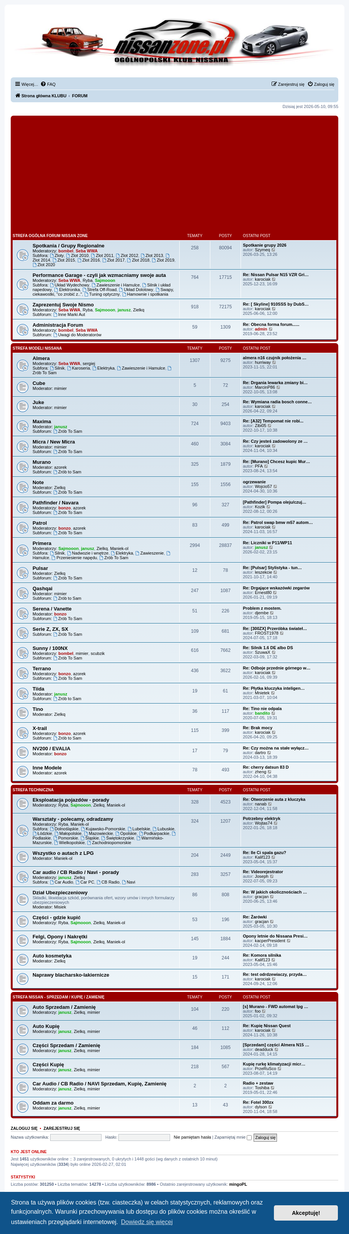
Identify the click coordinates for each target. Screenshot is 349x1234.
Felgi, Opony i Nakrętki (60, 936)
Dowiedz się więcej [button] (147, 1222)
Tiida (38, 689)
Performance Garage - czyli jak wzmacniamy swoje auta (99, 275)
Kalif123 (262, 857)
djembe (262, 612)
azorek (60, 467)
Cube (39, 383)
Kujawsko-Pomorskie (103, 828)
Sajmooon (105, 280)
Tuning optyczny (102, 294)
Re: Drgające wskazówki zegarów (276, 588)
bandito (262, 713)
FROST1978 (267, 633)
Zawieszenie (149, 553)
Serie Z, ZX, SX (50, 629)
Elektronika (67, 289)
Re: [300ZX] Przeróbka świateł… (275, 628)
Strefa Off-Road (99, 289)
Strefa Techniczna (33, 790)
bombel (65, 251)
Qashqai (42, 588)
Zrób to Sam (67, 472)
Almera (41, 358)
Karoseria (78, 368)
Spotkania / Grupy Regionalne (69, 246)
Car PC (84, 882)
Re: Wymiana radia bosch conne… (277, 401)
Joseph (261, 876)
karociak (262, 279)
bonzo (64, 508)
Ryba (88, 280)
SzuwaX (262, 652)
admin (261, 329)
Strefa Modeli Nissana (37, 348)
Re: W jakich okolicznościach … (275, 892)
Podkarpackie (154, 833)
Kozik (260, 506)
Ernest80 (263, 592)
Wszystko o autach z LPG (63, 853)
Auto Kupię (46, 1026)
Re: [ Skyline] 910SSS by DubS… (276, 304)
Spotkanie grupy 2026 (265, 245)
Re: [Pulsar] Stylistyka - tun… (272, 567)
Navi (128, 882)
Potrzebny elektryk (261, 818)
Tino (38, 709)
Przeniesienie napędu (74, 557)
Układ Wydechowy (69, 285)
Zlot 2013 (152, 255)
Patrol (40, 523)
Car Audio (61, 882)
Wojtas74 (263, 823)
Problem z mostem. (262, 608)
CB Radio (108, 882)
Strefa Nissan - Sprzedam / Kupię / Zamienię (59, 997)
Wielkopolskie (69, 842)
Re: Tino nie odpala (262, 708)
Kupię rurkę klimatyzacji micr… (274, 1064)
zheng (260, 771)
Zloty (57, 255)
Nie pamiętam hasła (192, 1137)
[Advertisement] (174, 175)
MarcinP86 (265, 387)
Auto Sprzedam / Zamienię (64, 1007)
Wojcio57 (263, 486)
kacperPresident (270, 940)
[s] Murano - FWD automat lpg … (275, 1006)
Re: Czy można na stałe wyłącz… (276, 748)
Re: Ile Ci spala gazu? (264, 852)
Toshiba (262, 1087)
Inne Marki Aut (69, 314)
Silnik (57, 368)
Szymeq (262, 249)
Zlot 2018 (138, 260)
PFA (259, 466)
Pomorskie (65, 838)
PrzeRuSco (265, 1068)
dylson (261, 1107)
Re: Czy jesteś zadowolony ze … (275, 441)
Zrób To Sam (67, 431)
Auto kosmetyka (52, 956)
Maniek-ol (119, 548)
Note (38, 482)
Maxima (42, 421)
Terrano (42, 668)
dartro (260, 752)
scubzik (98, 653)
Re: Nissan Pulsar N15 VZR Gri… (276, 274)
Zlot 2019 (163, 260)
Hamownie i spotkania (145, 294)
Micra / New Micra (54, 442)
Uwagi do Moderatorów (77, 334)
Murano (42, 462)
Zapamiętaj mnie (233, 1137)
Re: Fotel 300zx (258, 1102)
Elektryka (103, 368)
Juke (38, 402)
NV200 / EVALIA (51, 748)
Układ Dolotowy (136, 289)
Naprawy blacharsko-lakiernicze (71, 975)
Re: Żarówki (255, 917)
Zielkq (138, 310)
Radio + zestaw (258, 1083)
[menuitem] (48, 84)
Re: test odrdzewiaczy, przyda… (275, 974)
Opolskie (126, 833)
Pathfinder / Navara (56, 503)
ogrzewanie (254, 482)
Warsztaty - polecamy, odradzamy (73, 819)
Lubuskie (163, 828)
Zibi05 (260, 425)
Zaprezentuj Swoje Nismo (63, 305)
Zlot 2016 (88, 260)
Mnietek (262, 693)
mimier (60, 388)
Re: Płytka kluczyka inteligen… (274, 688)
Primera (42, 543)
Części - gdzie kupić (56, 917)
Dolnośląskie (64, 828)
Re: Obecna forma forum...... (271, 324)
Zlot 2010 (77, 255)
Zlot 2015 (63, 260)
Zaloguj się (24, 1128)
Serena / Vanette (52, 609)
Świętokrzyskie (117, 838)
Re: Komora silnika (262, 955)
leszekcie (263, 572)
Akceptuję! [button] (306, 1213)
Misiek (60, 907)
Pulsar (40, 568)
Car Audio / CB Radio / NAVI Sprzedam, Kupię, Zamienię (100, 1084)
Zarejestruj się (61, 1128)
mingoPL (238, 1184)
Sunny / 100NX (50, 648)
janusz (124, 310)
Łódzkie (42, 833)
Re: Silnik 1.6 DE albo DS (268, 647)
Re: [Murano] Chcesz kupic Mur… (276, 461)
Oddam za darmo (53, 1103)
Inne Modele (47, 768)
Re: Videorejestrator (263, 871)
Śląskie (89, 838)
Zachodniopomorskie (109, 842)
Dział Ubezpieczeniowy (60, 892)
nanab (261, 804)
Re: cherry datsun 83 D (266, 767)
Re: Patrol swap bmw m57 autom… (278, 522)
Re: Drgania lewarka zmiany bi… (275, 382)
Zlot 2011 (102, 255)
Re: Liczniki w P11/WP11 (267, 542)
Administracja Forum (58, 325)
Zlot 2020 (44, 264)
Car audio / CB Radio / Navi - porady (76, 872)
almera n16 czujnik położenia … (274, 357)
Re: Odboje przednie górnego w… (277, 668)
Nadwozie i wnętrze (87, 553)
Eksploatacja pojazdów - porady (71, 800)
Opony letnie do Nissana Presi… (275, 936)
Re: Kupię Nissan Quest (267, 1025)
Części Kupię (48, 1064)
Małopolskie (68, 833)
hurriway (263, 362)
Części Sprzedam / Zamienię (66, 1045)
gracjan (262, 896)
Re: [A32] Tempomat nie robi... (273, 421)
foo (258, 1011)
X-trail (40, 728)
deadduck (264, 1049)
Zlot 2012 (127, 255)
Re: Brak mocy (257, 727)
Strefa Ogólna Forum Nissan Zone (50, 236)
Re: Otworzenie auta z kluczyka (274, 799)
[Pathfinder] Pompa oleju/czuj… (274, 502)
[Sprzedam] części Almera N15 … (276, 1045)
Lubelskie (139, 828)
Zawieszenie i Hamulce (116, 285)
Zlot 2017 (113, 260)
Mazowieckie (98, 833)
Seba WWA (87, 251)
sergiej (89, 363)
